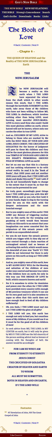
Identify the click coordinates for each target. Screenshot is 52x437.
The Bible (8, 12)
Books (37, 16)
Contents (26, 44)
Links (45, 16)
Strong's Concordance (28, 12)
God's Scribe (10, 16)
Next (35, 44)
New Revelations (36, 8)
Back (16, 44)
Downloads (25, 16)
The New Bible (13, 8)
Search (46, 12)
